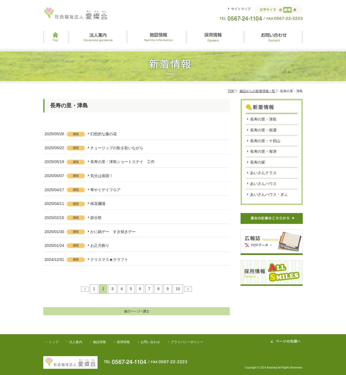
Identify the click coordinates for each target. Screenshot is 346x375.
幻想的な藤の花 (103, 134)
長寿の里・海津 (263, 151)
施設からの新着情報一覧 (257, 91)
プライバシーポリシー (187, 342)
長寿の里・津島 (263, 119)
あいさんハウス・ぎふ (269, 194)
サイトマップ (241, 9)
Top (56, 37)
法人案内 (98, 37)
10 (178, 289)
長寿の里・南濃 (263, 130)
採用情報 (215, 37)
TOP (231, 91)
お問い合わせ (273, 37)
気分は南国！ (101, 176)
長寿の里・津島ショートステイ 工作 (122, 162)
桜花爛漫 (97, 203)
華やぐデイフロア (105, 190)
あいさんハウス (263, 183)
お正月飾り (99, 245)
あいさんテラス (263, 173)
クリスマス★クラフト (109, 259)
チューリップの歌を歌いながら (116, 148)
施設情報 (156, 37)
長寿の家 (257, 162)
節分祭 (96, 217)
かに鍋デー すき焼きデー (113, 232)
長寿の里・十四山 (265, 141)
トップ (53, 342)
